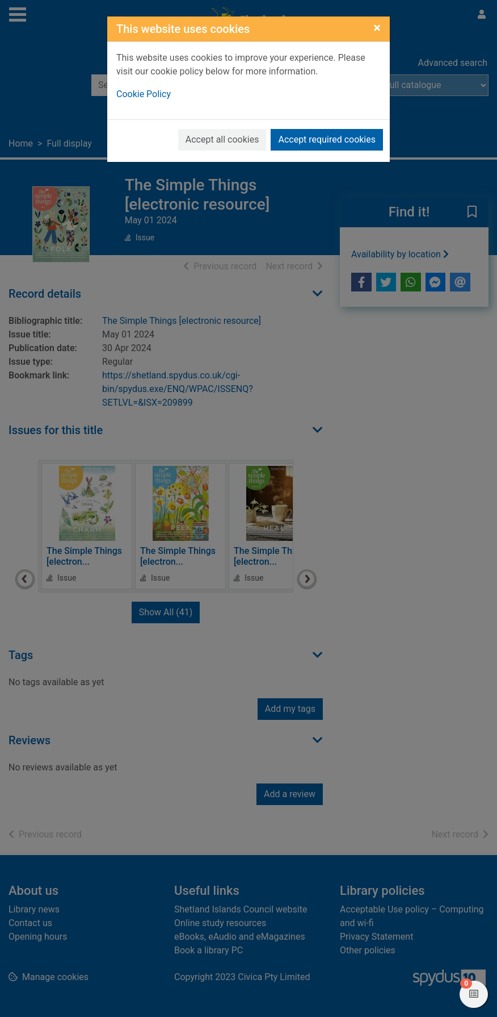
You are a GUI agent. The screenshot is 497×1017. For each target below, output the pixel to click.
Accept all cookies (222, 139)
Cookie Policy (143, 94)
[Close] (377, 28)
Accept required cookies (327, 139)
